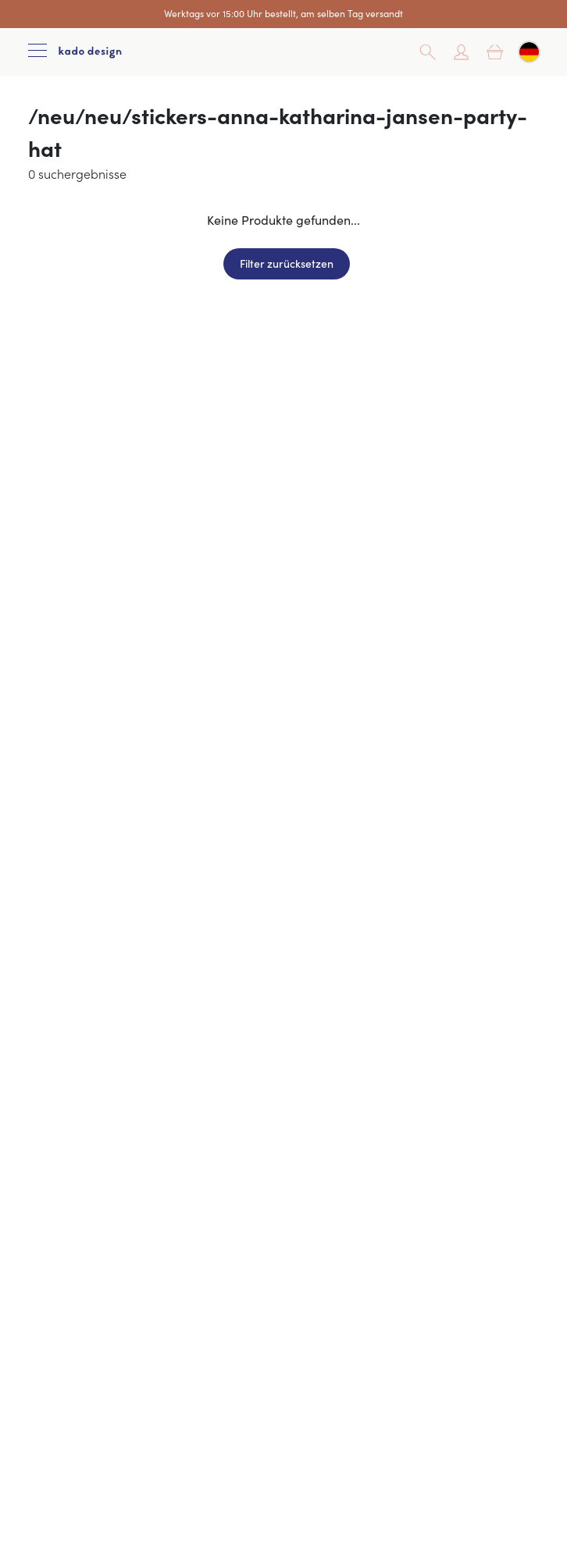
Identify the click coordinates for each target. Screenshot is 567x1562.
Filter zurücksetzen (286, 263)
